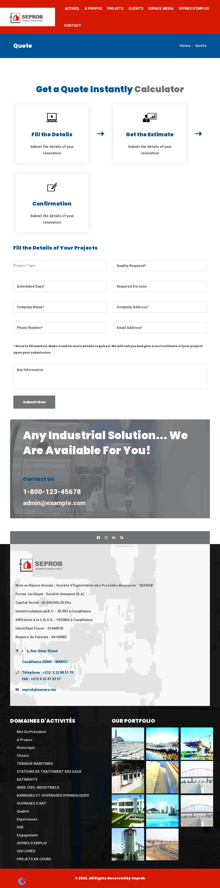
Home (185, 45)
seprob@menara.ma (39, 690)
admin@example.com (54, 503)
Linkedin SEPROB (114, 537)
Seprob (138, 878)
